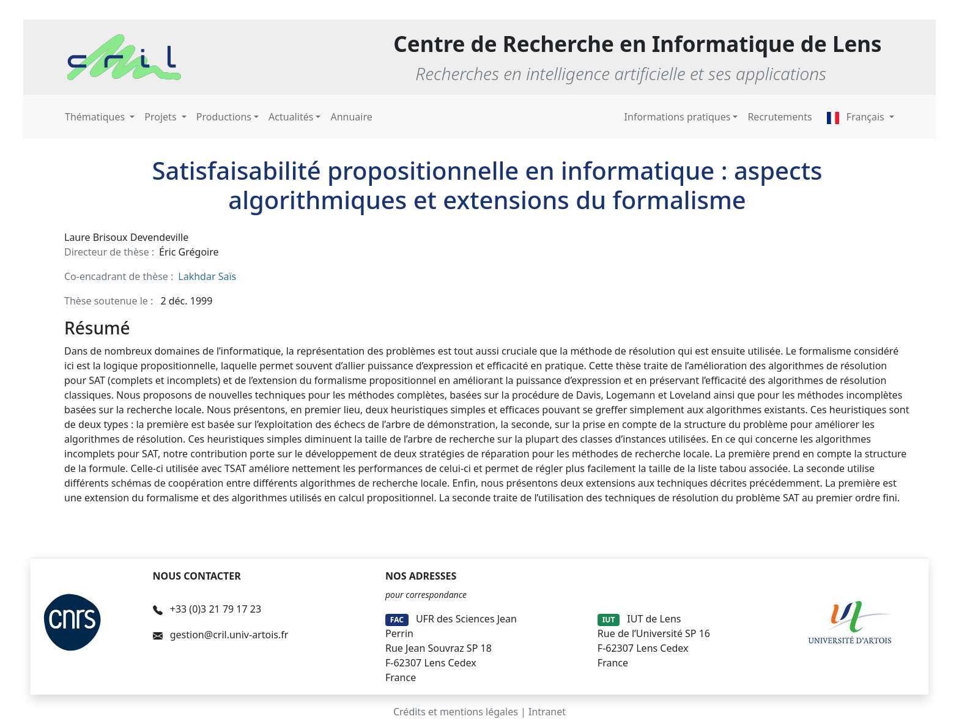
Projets (161, 117)
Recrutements (779, 117)
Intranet (547, 711)
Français (857, 117)
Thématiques (96, 117)
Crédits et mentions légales (455, 711)
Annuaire (351, 117)
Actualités (290, 117)
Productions (223, 117)
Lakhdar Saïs (207, 276)
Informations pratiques (677, 117)
